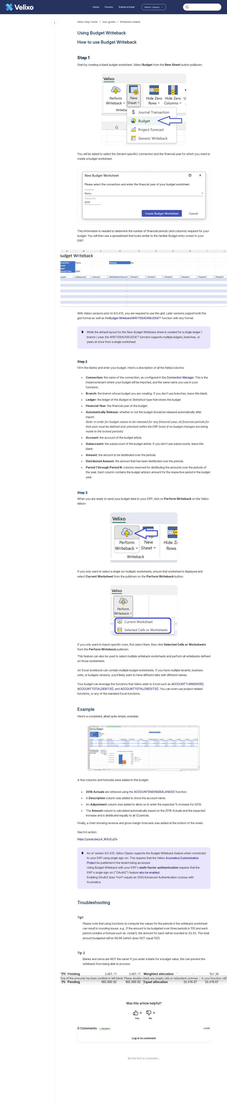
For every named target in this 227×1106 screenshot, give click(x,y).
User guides (109, 21)
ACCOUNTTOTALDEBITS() (95, 689)
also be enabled (149, 872)
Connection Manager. (180, 377)
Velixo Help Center (87, 21)
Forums (109, 6)
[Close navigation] (54, 23)
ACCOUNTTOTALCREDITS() (139, 689)
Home (96, 6)
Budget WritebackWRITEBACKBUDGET (135, 318)
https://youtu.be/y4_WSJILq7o (97, 839)
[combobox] (202, 7)
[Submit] (187, 7)
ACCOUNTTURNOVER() (187, 684)
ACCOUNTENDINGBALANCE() (154, 792)
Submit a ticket (127, 6)
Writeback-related (130, 21)
